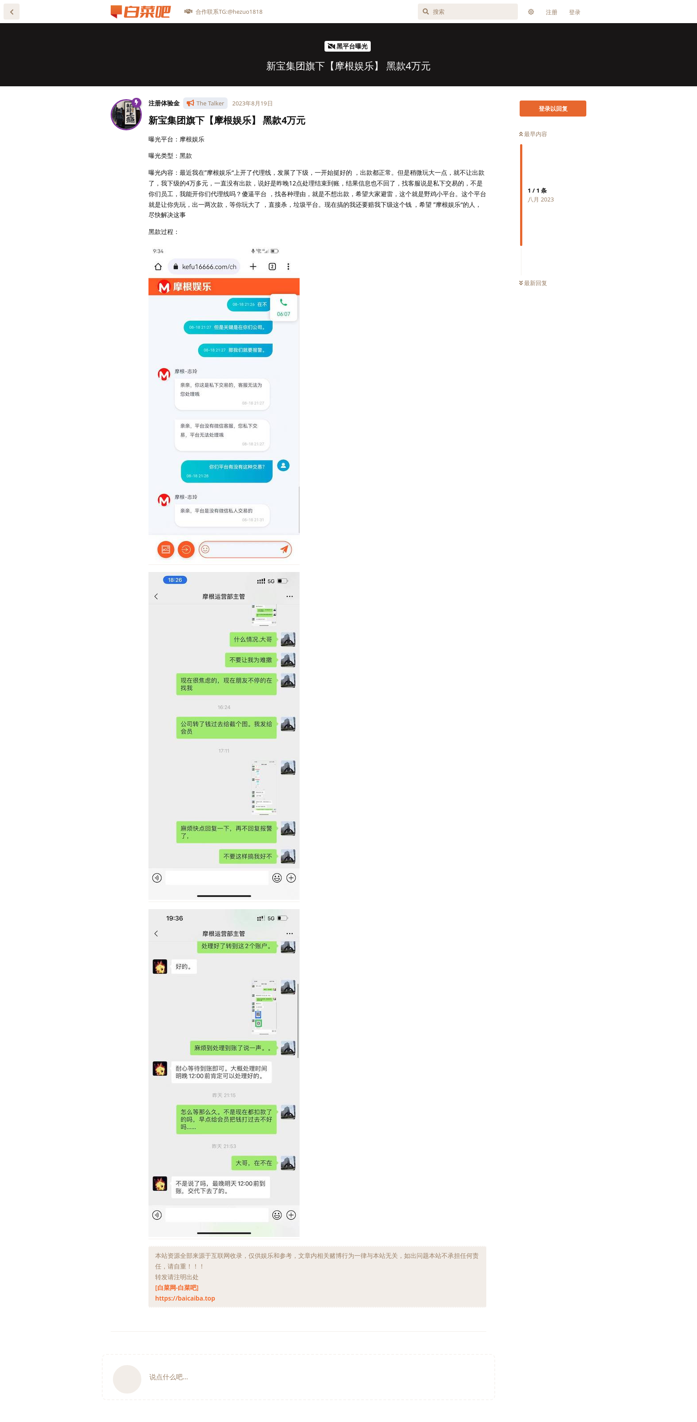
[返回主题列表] (12, 12)
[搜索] (468, 12)
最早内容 (533, 134)
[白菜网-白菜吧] (177, 1287)
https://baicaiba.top (185, 1298)
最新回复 (533, 283)
